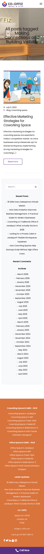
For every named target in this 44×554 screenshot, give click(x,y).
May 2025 (22, 314)
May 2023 (23, 370)
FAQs (22, 522)
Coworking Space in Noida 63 (22, 424)
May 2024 (22, 350)
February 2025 (23, 326)
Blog (8, 110)
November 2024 (22, 338)
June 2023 (22, 366)
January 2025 (23, 330)
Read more (13, 161)
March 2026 (22, 274)
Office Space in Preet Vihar (22, 455)
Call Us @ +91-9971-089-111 (22, 534)
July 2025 (23, 306)
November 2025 (22, 290)
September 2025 (23, 298)
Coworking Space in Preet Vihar (22, 420)
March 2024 (22, 354)
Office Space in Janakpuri (22, 448)
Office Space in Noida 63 (22, 458)
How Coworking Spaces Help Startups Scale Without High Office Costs (22, 249)
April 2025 (22, 318)
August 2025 (23, 302)
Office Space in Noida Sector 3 (22, 462)
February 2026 (23, 278)
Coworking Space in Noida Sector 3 (22, 427)
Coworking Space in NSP (22, 417)
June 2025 (23, 310)
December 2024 (22, 334)
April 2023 (22, 374)
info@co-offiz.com (22, 529)
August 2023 (22, 358)
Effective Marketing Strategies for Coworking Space (18, 121)
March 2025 (22, 322)
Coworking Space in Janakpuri (22, 413)
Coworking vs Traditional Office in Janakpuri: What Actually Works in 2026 (22, 225)
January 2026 (23, 282)
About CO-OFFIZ (22, 515)
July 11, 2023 (11, 107)
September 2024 (23, 346)
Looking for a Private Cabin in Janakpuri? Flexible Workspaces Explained (22, 237)
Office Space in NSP (22, 451)
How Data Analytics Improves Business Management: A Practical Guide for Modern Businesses (22, 213)
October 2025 (22, 294)
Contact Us (22, 519)
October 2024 (22, 342)
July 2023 (23, 362)
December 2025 (22, 286)
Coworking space (19, 110)
